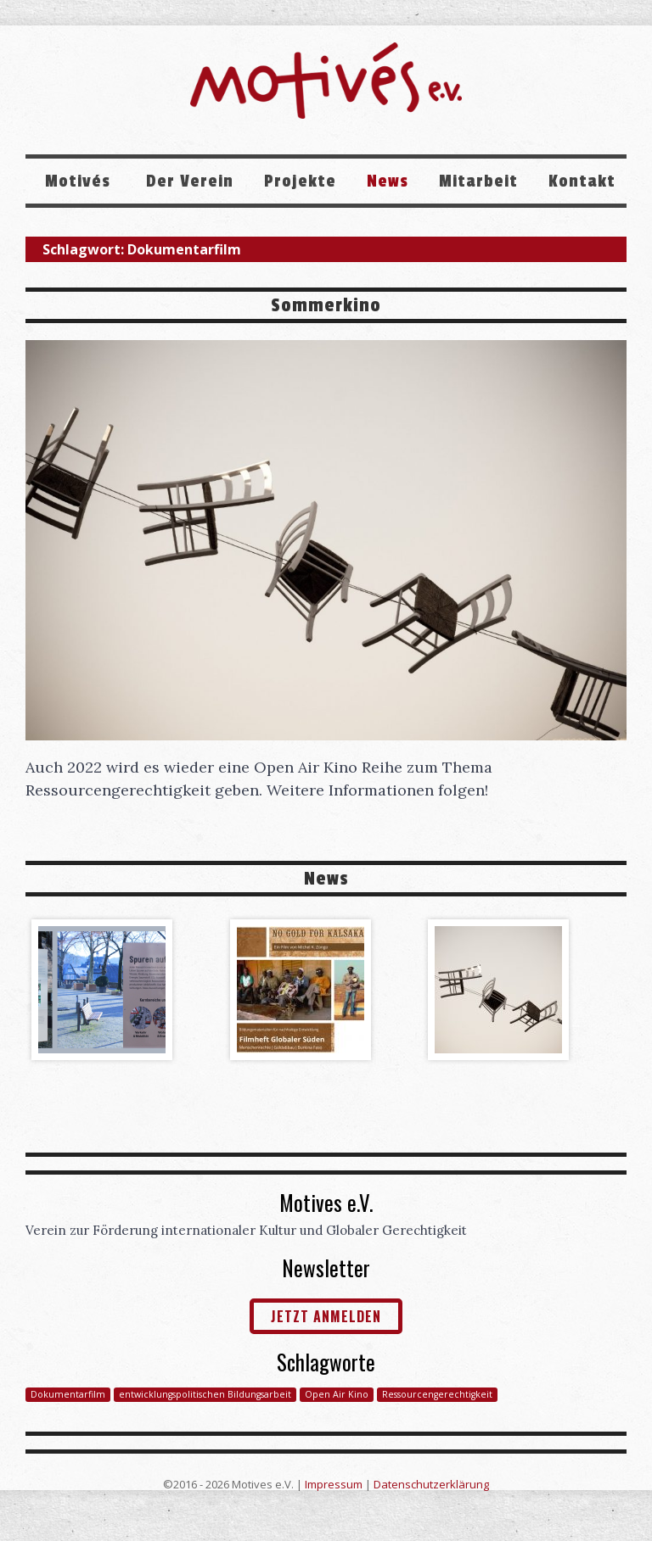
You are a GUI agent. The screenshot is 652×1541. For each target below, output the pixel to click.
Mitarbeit (478, 181)
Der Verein (189, 181)
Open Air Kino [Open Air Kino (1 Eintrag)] (336, 1394)
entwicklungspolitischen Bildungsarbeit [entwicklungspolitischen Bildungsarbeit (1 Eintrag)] (205, 1394)
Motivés (80, 181)
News (387, 181)
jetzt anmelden (326, 1316)
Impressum (334, 1484)
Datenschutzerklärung (431, 1484)
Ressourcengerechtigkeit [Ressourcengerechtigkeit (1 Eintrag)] (437, 1394)
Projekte (300, 181)
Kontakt (581, 181)
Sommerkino (326, 305)
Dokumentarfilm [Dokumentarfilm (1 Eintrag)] (68, 1394)
